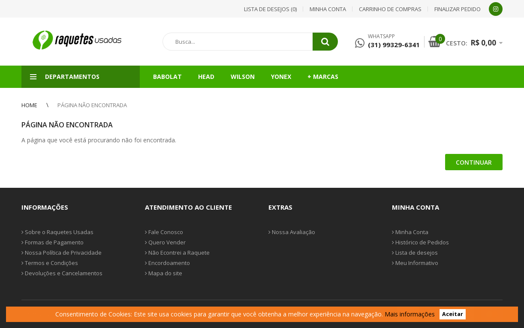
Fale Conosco (164, 232)
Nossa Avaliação (291, 232)
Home (29, 105)
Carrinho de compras (390, 9)
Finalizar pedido (457, 9)
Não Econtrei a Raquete (177, 252)
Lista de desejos (415, 252)
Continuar (474, 162)
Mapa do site (163, 273)
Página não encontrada (92, 105)
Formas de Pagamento (52, 242)
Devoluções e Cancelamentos (61, 273)
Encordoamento (167, 263)
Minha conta (328, 9)
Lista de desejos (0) (270, 9)
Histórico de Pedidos (420, 242)
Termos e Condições (49, 263)
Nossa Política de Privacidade (61, 252)
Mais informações (410, 314)
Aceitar (452, 314)
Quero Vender (165, 242)
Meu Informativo (415, 263)
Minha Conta (410, 232)
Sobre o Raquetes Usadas (57, 232)
